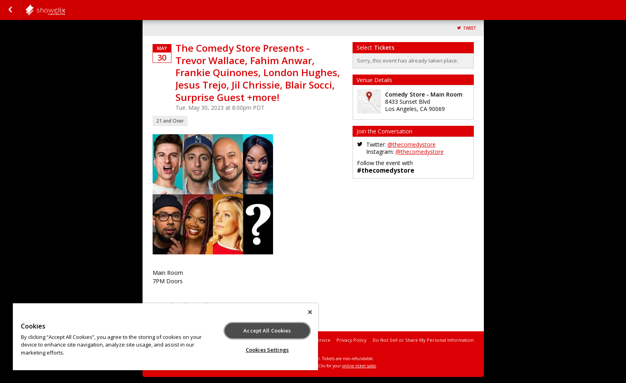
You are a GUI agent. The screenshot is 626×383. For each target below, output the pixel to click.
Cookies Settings (267, 349)
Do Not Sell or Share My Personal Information (423, 340)
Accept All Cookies (267, 330)
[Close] (310, 312)
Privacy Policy (351, 340)
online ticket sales (359, 366)
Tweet (469, 28)
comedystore (65, 10)
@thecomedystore (411, 144)
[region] (165, 336)
